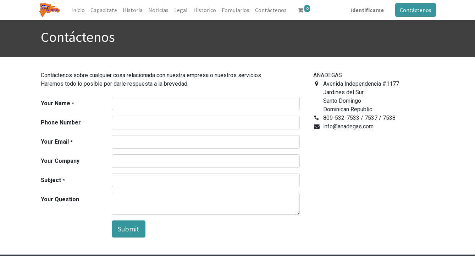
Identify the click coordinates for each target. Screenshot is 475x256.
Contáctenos (414, 10)
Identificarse (365, 10)
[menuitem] (79, 10)
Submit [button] (128, 228)
